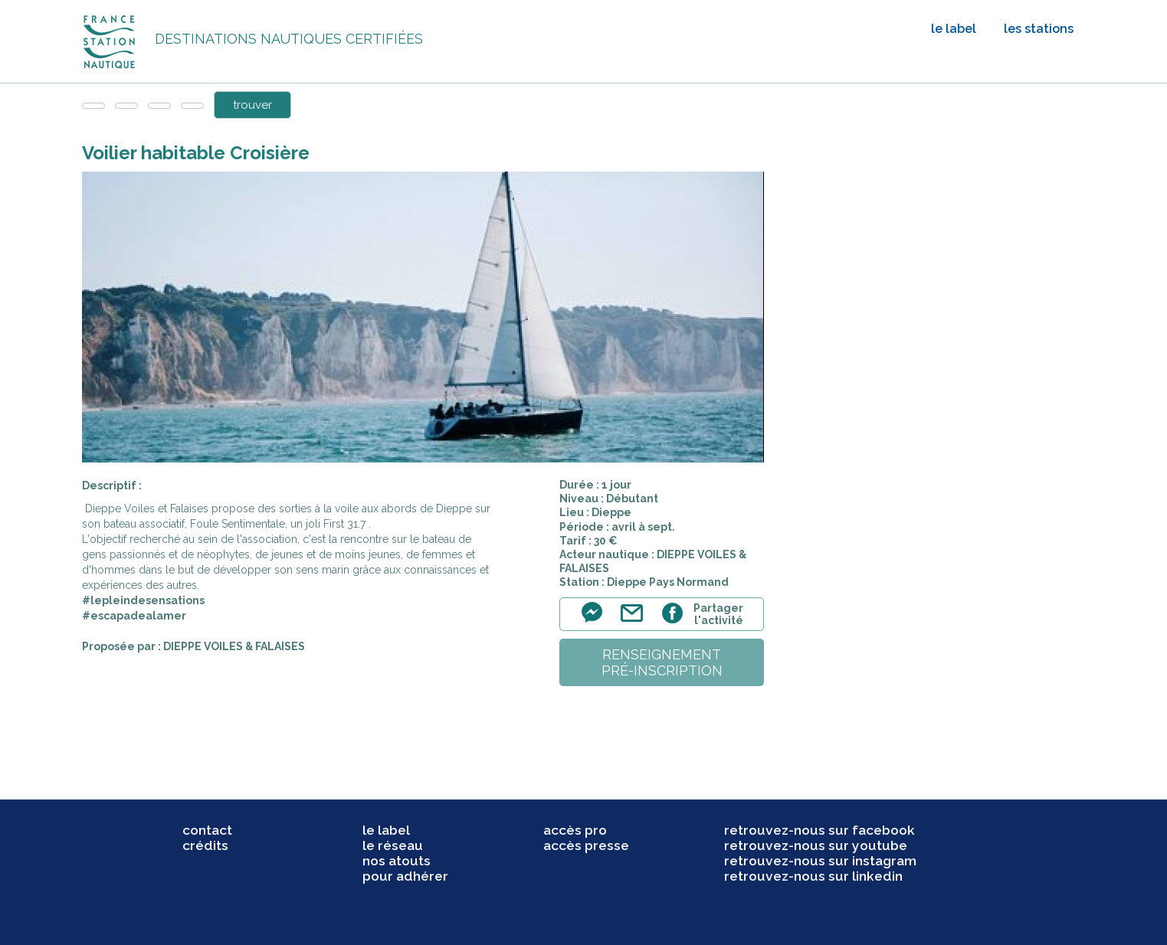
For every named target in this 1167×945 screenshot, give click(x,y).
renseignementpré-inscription (662, 662)
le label (953, 28)
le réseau (392, 845)
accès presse (586, 845)
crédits (205, 845)
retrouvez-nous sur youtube (815, 845)
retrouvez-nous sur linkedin (813, 876)
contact (207, 830)
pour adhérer (405, 876)
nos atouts (396, 860)
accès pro (575, 830)
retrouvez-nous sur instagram (820, 860)
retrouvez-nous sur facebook (819, 830)
